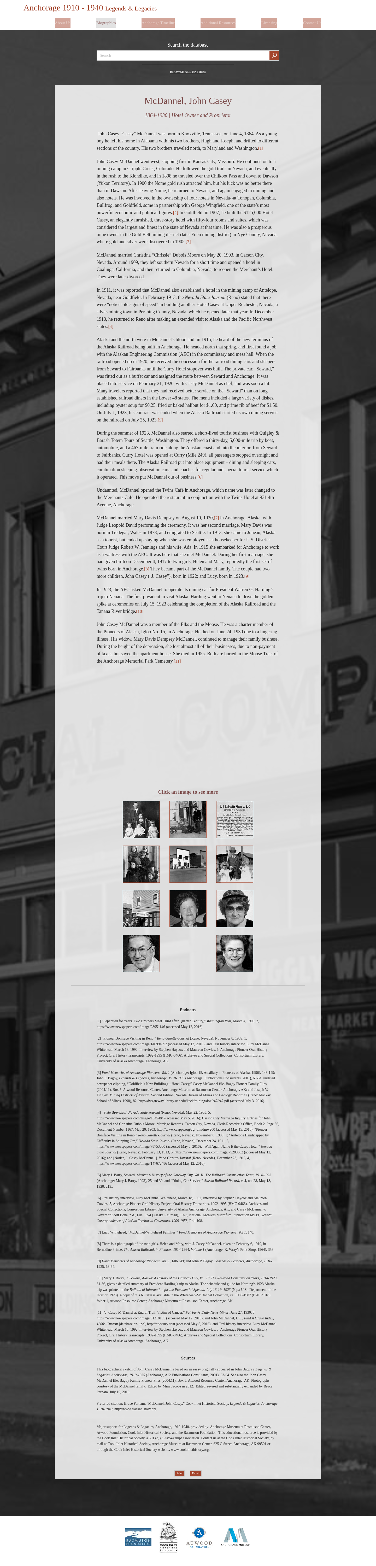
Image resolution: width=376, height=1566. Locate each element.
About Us (63, 20)
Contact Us (311, 20)
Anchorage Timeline (158, 20)
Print (180, 1475)
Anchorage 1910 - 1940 (95, 7)
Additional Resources (218, 20)
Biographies (106, 20)
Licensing (269, 20)
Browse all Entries (188, 67)
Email (195, 1475)
